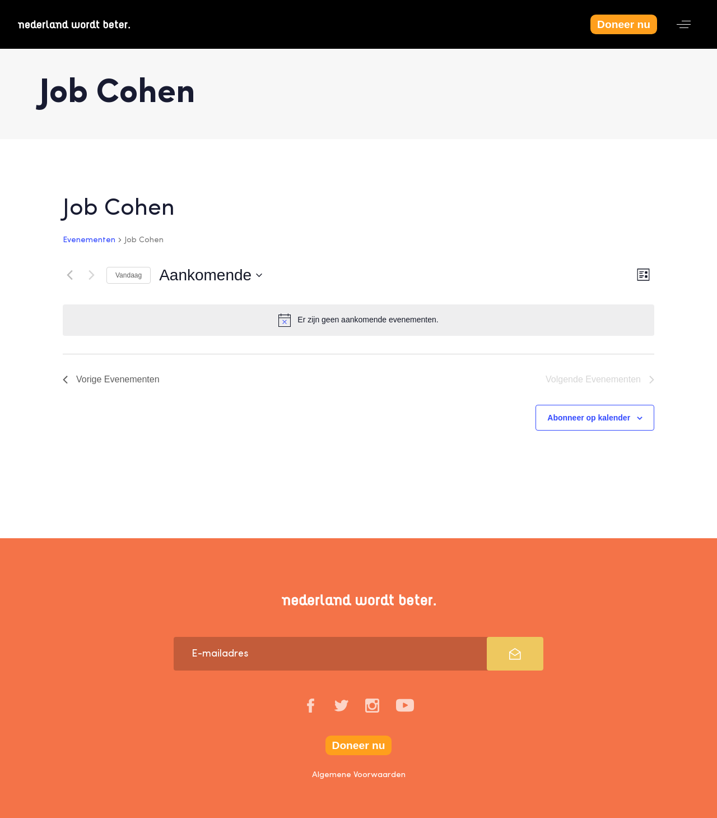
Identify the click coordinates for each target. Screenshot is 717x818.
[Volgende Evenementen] (91, 275)
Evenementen (89, 240)
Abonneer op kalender (588, 417)
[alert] (358, 320)
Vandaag (128, 275)
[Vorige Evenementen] (69, 275)
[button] (683, 24)
